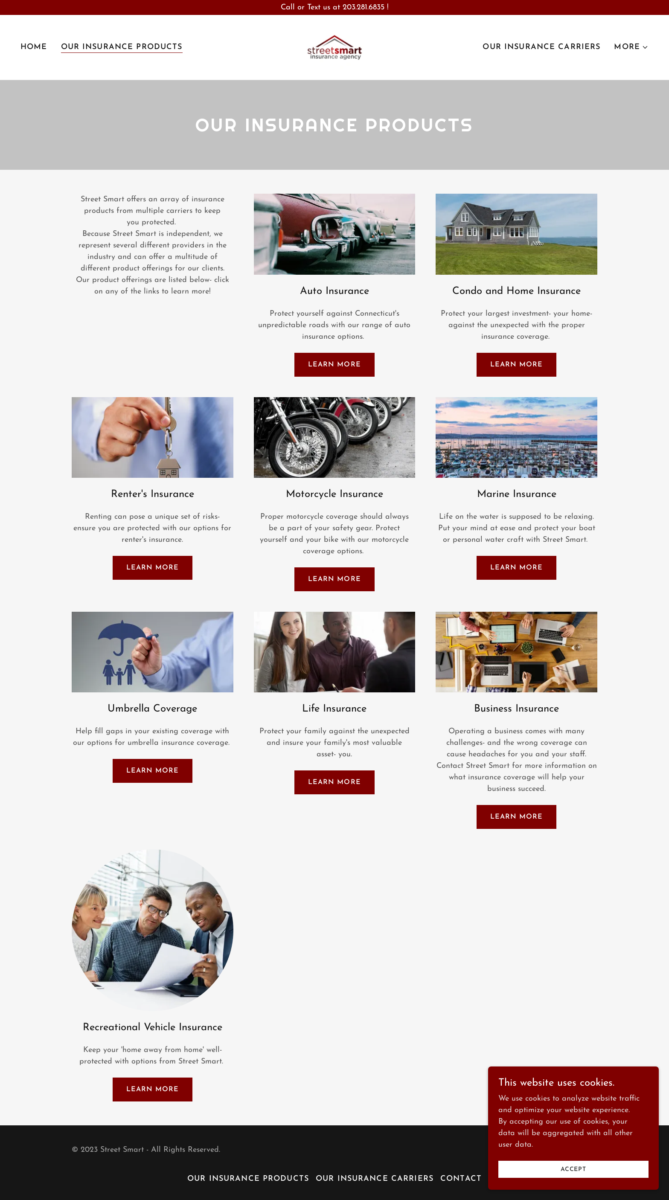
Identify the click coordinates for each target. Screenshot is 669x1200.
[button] (631, 47)
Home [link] (33, 47)
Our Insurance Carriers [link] (541, 47)
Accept (573, 1187)
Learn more (334, 364)
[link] (334, 47)
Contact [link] (461, 1179)
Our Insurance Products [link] (122, 47)
